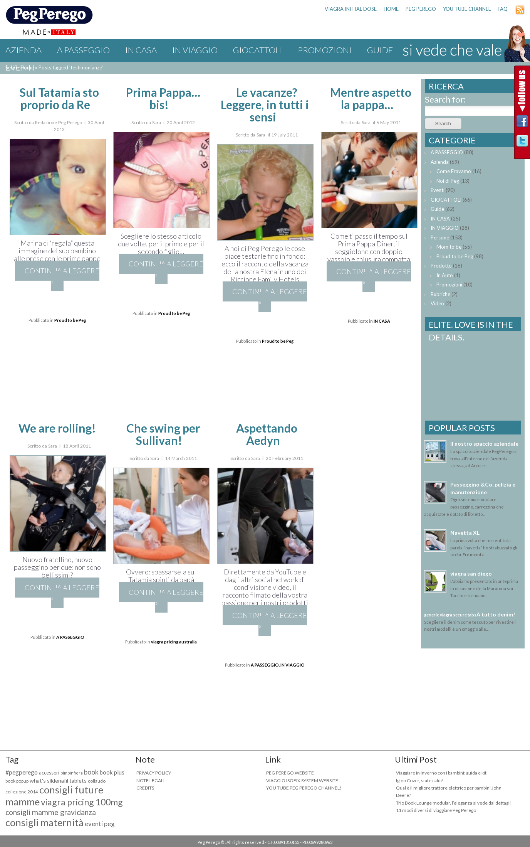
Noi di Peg (447, 181)
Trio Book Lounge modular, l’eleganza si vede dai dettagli (453, 803)
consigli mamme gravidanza (50, 812)
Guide (437, 209)
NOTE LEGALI (150, 780)
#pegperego (21, 772)
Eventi (20, 67)
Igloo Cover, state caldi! (420, 780)
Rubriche (440, 294)
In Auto (444, 275)
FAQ (503, 9)
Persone (440, 237)
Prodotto (441, 266)
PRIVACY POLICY (153, 773)
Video (437, 303)
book (91, 772)
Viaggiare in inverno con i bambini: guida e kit (441, 773)
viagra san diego (471, 573)
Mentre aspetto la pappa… (370, 98)
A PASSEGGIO (83, 50)
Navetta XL (465, 532)
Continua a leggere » (62, 275)
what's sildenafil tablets (58, 780)
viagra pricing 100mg (82, 801)
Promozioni (325, 50)
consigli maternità (44, 822)
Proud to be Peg (70, 320)
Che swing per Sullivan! (163, 434)
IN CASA (141, 50)
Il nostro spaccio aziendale (484, 443)
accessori (49, 773)
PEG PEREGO (421, 9)
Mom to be (448, 247)
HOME (391, 9)
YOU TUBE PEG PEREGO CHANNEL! (304, 788)
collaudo (97, 780)
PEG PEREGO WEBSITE (290, 773)
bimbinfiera (71, 772)
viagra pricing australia (174, 641)
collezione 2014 (21, 791)
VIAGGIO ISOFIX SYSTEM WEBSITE (302, 780)
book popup (17, 780)
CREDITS (145, 788)
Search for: (445, 99)
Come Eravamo (453, 171)
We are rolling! (57, 428)
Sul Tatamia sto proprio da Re (59, 98)
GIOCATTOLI (257, 50)
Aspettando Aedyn (266, 434)
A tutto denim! (495, 614)
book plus (112, 772)
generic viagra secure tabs (450, 614)
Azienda (23, 50)
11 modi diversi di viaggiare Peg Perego (436, 810)
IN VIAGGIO (195, 50)
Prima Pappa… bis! (163, 98)
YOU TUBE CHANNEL (467, 9)
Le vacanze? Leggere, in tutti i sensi (265, 104)
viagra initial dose (351, 9)
